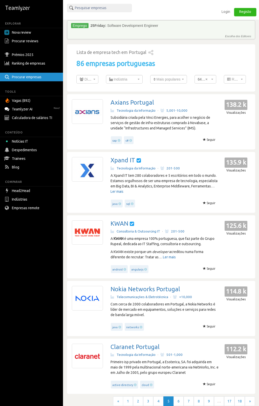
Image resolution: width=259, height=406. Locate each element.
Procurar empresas (23, 77)
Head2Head (18, 191)
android (117, 269)
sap (114, 140)
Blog (12, 167)
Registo (245, 12)
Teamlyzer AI (33, 108)
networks (132, 327)
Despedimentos (21, 150)
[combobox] (87, 79)
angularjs (137, 269)
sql (128, 203)
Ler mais (117, 191)
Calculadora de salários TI (29, 118)
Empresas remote (22, 208)
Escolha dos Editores (238, 36)
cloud (145, 384)
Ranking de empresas (25, 63)
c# (126, 140)
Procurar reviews (22, 41)
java (115, 203)
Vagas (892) (18, 100)
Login (226, 12)
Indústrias (16, 199)
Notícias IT (17, 141)
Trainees (16, 159)
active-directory (122, 384)
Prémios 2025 (19, 55)
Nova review (17, 32)
